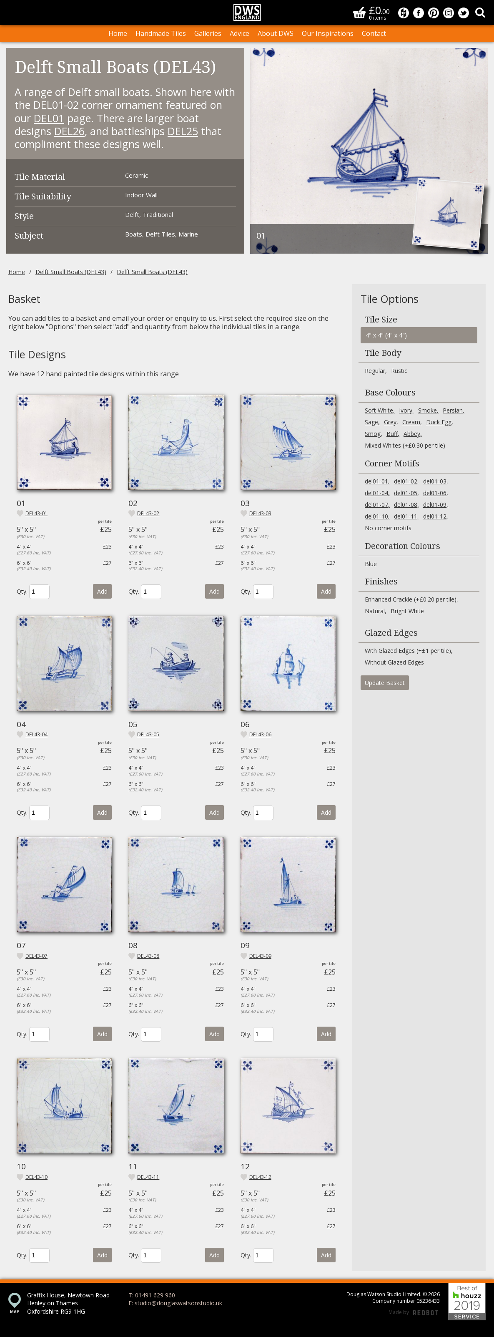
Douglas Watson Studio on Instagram (448, 13)
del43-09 (260, 956)
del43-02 (148, 513)
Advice (239, 33)
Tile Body (383, 352)
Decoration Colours (402, 546)
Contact (374, 33)
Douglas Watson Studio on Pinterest (433, 13)
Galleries (207, 33)
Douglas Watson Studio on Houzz (403, 13)
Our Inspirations (328, 33)
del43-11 (148, 1177)
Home (117, 33)
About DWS (275, 33)
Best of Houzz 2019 (467, 1301)
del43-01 (36, 513)
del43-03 (260, 513)
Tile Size (381, 319)
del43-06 (260, 734)
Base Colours (390, 392)
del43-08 (148, 956)
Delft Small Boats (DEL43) (70, 272)
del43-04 (36, 734)
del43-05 (148, 734)
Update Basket (385, 683)
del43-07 (36, 956)
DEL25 (183, 131)
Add (102, 591)
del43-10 (36, 1177)
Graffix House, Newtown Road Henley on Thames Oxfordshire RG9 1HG (68, 1303)
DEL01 (49, 118)
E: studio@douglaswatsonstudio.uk (175, 1303)
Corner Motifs (392, 463)
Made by (413, 1312)
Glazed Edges (391, 632)
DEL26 (69, 131)
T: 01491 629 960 (151, 1295)
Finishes (381, 581)
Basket (359, 12)
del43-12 (260, 1177)
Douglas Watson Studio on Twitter (463, 13)
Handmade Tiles (160, 33)
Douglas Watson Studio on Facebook (418, 13)
